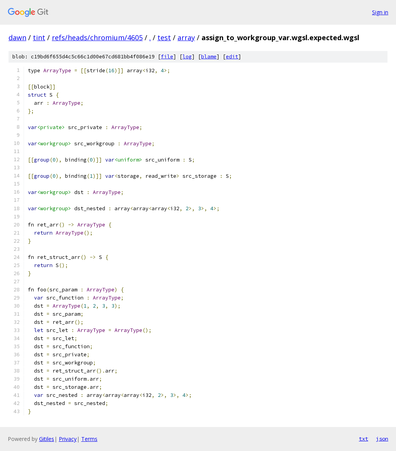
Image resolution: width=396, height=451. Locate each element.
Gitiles (46, 438)
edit (232, 56)
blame (209, 56)
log (187, 56)
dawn (17, 37)
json (382, 438)
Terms (89, 438)
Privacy (68, 438)
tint (39, 37)
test (164, 37)
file (167, 56)
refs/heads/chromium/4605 (97, 37)
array (186, 37)
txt (363, 438)
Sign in (380, 12)
